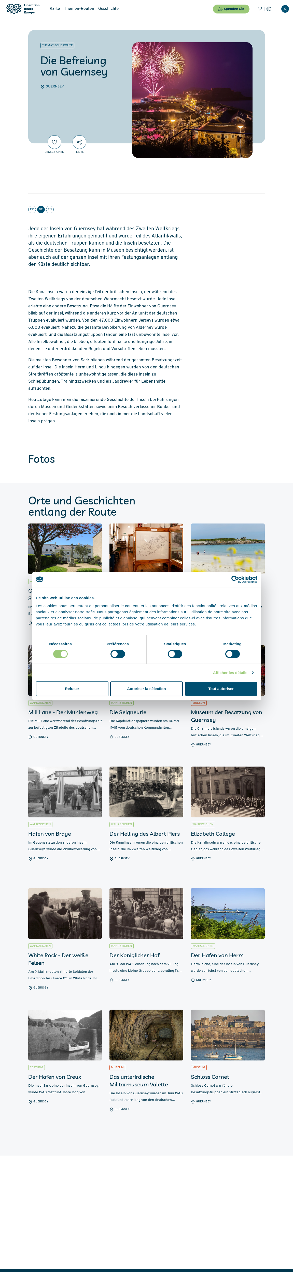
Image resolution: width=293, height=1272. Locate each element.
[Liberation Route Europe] (22, 9)
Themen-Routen (79, 8)
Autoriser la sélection (146, 688)
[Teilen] (79, 142)
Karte (55, 8)
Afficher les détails (230, 672)
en (50, 209)
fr (32, 209)
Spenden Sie (231, 9)
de (41, 209)
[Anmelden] (285, 9)
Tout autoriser (221, 688)
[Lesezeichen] (260, 9)
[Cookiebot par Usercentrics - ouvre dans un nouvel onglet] (235, 579)
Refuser (72, 688)
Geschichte (108, 8)
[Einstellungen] (268, 9)
